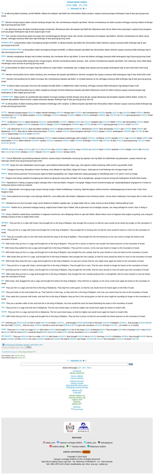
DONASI (86, 452)
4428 (87, 330)
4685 (137, 330)
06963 (71, 115)
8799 (27, 323)
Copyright (77, 393)
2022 (86, 332)
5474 (36, 330)
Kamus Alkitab (77, 376)
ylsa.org (94, 464)
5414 (18, 330)
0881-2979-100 (57, 464)
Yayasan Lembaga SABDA (69, 443)
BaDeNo (76, 402)
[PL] (81, 5)
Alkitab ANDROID (77, 373)
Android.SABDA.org (77, 398)
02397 (78, 113)
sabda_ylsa (49, 443)
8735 (74, 325)
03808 (85, 115)
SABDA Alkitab (57, 447)
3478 (100, 332)
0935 (102, 113)
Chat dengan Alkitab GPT (26, 352)
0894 (139, 113)
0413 (115, 113)
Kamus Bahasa (77, 378)
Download (77, 371)
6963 (25, 332)
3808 (53, 332)
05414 (31, 113)
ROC (89, 368)
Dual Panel (77, 409)
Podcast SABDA (76, 447)
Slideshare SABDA (96, 447)
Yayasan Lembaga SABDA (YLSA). (68, 459)
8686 (86, 323)
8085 (44, 332)
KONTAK (66, 452)
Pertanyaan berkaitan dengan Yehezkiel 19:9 (24, 345)
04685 (17, 325)
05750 (113, 115)
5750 (65, 332)
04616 (55, 115)
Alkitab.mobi (77, 390)
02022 (143, 115)
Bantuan (77, 407)
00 (13, 118)
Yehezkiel (74, 9)
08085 (101, 115)
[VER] (68, 5)
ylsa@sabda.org (77, 464)
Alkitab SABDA (20, 355)
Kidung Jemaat (77, 383)
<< (68, 9)
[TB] (75, 5)
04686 (39, 115)
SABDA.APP (77, 400)
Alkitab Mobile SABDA (77, 2)
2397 (52, 330)
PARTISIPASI (76, 452)
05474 (59, 113)
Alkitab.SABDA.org (77, 396)
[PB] (85, 5)
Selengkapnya (105, 443)
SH (79, 368)
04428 (126, 113)
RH (84, 368)
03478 (5, 118)
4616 (7, 332)
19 (80, 9)
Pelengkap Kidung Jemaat (77, 387)
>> (86, 9)
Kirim (29, 347)
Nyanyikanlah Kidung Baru (77, 385)
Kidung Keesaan (77, 381)
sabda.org (103, 464)
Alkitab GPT (22, 358)
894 (102, 330)
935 (68, 330)
